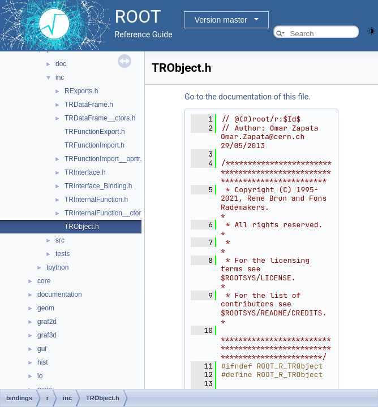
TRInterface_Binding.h (98, 186)
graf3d (47, 335)
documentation (59, 294)
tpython (57, 267)
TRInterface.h (85, 172)
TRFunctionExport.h (95, 132)
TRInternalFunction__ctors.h (107, 213)
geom (45, 308)
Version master (221, 19)
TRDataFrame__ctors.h (100, 118)
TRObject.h (82, 227)
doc (60, 64)
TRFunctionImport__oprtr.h (105, 159)
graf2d (47, 322)
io (39, 376)
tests (62, 254)
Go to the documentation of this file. (247, 96)
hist (42, 362)
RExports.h (81, 91)
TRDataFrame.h (89, 105)
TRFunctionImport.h (94, 145)
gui (41, 349)
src (60, 240)
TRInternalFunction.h (96, 200)
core (43, 281)
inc (59, 77)
